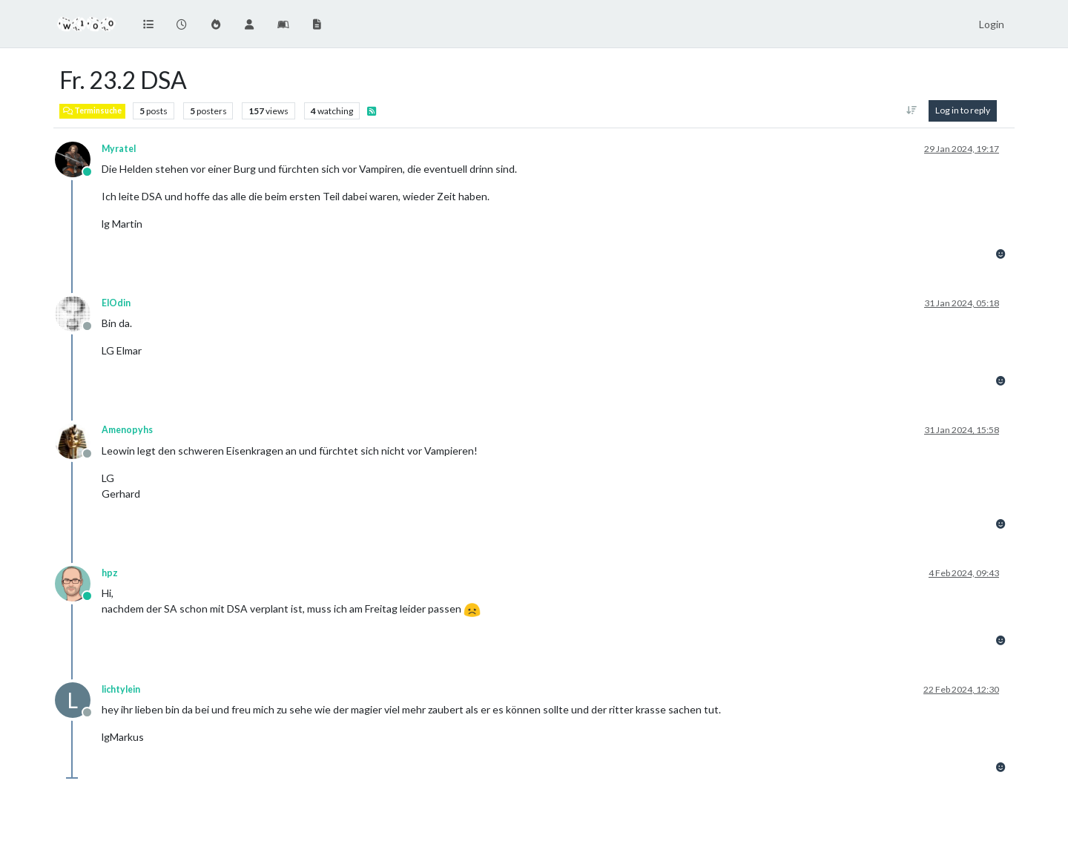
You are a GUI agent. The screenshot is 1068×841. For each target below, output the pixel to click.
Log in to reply (962, 110)
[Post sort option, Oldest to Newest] (912, 110)
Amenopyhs (127, 429)
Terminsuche (92, 110)
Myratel (119, 148)
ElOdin (116, 303)
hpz (110, 572)
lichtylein (121, 689)
